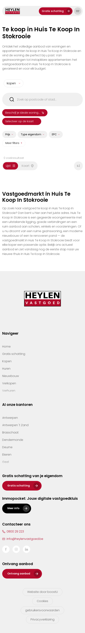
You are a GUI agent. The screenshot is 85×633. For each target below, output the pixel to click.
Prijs (7, 135)
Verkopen (9, 383)
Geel (5, 462)
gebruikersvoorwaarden (42, 610)
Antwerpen (10, 418)
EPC (54, 135)
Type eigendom (31, 135)
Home (6, 346)
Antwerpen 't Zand (15, 425)
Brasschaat (10, 432)
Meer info (13, 508)
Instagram (16, 549)
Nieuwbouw (10, 376)
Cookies (42, 601)
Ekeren (6, 454)
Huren (6, 368)
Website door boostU (42, 592)
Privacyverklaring (42, 619)
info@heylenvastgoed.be (25, 539)
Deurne (7, 447)
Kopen (7, 361)
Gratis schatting (53, 11)
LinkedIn (26, 549)
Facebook (6, 549)
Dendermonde (12, 440)
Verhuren (8, 391)
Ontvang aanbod (18, 573)
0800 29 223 (15, 531)
